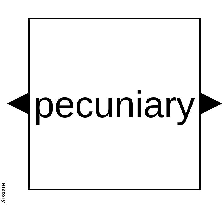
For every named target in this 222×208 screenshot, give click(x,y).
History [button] (3, 193)
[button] (17, 103)
